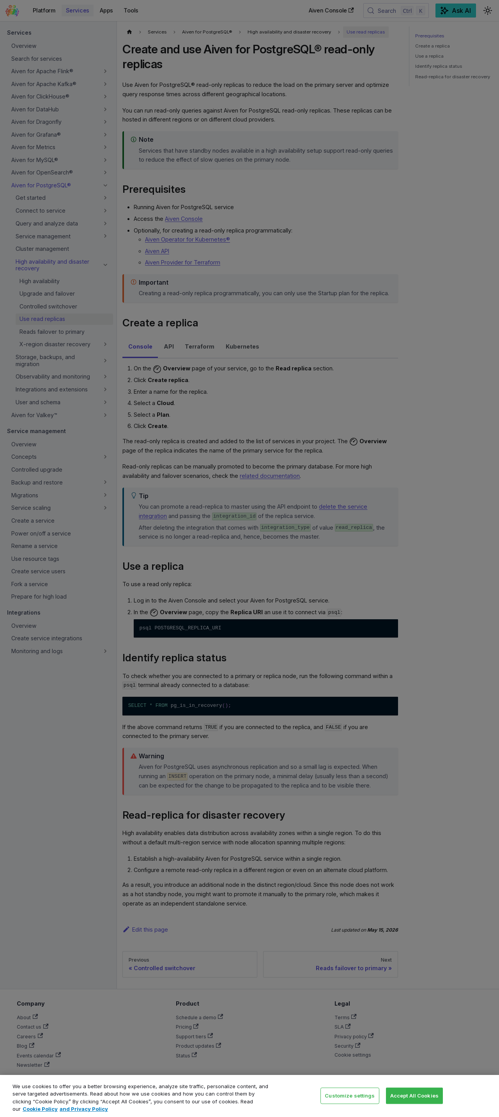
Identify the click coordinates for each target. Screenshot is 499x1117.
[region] (249, 1096)
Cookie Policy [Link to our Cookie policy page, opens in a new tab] (40, 1109)
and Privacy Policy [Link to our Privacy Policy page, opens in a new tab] (84, 1109)
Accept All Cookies (414, 1095)
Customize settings (350, 1095)
